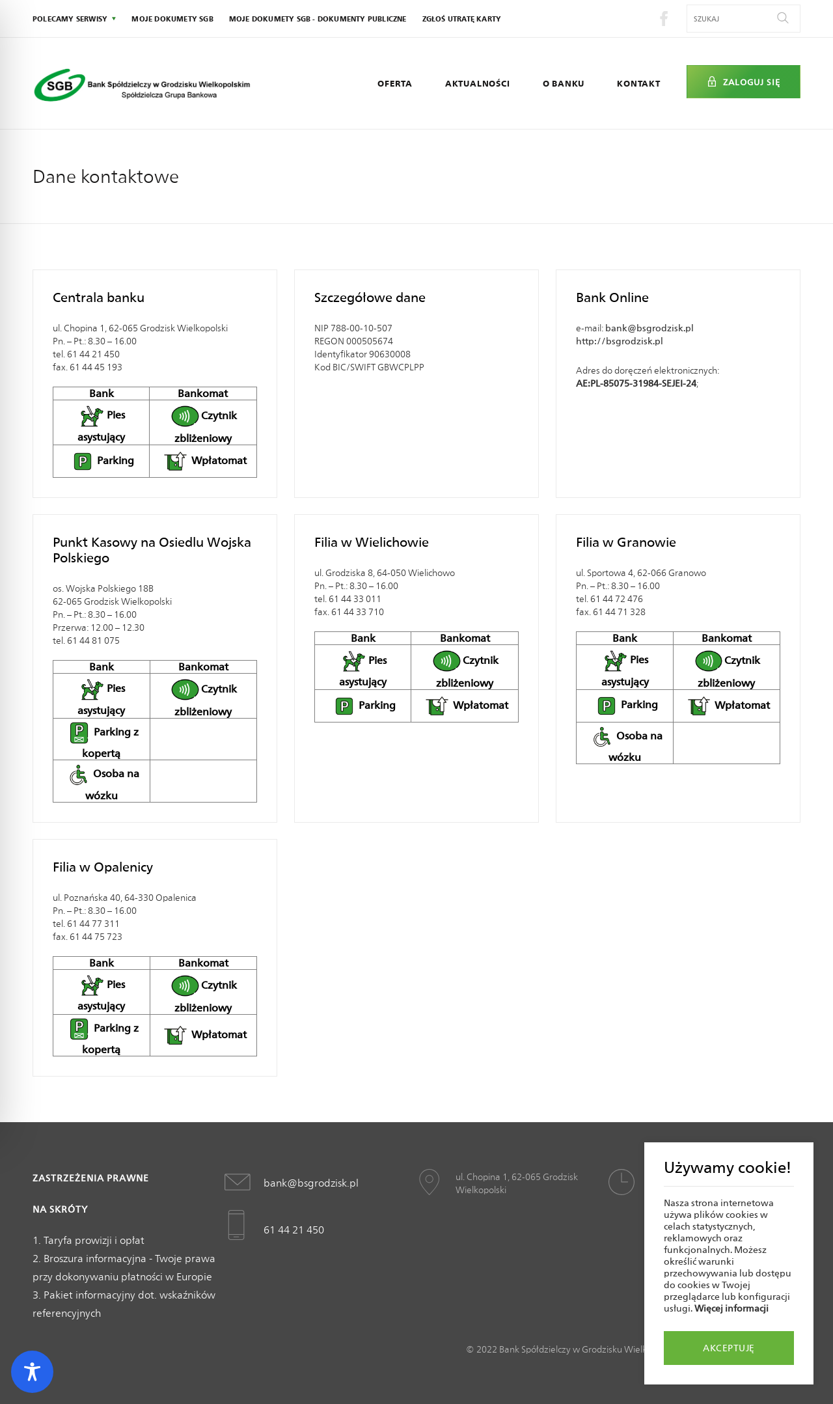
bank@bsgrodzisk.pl (649, 328)
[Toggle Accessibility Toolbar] (32, 1371)
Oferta (395, 83)
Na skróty (60, 1209)
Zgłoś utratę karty (462, 18)
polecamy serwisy (70, 18)
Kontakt (639, 83)
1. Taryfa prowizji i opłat (88, 1240)
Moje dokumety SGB (172, 18)
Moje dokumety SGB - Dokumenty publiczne (318, 18)
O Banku (564, 83)
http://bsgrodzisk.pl (619, 341)
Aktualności (477, 83)
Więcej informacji (731, 1308)
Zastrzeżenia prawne (91, 1178)
